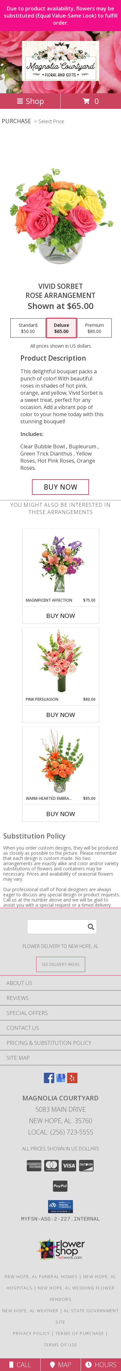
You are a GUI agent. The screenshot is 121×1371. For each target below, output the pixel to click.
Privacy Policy (31, 1333)
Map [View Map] (60, 1364)
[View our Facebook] (49, 1081)
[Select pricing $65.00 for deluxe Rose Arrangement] (61, 328)
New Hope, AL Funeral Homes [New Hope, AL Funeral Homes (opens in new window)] (41, 1276)
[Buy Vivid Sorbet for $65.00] (60, 487)
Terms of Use (60, 1345)
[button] (60, 1206)
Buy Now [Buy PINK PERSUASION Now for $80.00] (60, 715)
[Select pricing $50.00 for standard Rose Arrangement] (28, 328)
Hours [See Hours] (100, 1364)
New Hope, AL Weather (30, 1310)
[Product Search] (62, 926)
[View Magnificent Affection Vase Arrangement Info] (60, 563)
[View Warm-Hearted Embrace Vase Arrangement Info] (60, 761)
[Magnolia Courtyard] (60, 77)
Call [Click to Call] (20, 1364)
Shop (30, 101)
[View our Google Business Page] (60, 1081)
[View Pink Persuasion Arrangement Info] (60, 662)
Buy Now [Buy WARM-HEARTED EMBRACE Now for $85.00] (60, 814)
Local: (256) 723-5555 (60, 1132)
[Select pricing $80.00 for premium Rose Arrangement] (94, 328)
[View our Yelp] (72, 1081)
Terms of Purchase (79, 1333)
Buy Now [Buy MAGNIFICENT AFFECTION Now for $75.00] (60, 615)
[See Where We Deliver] (60, 964)
